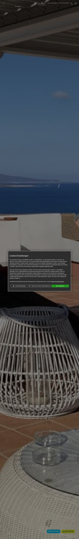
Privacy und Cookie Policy (57, 281)
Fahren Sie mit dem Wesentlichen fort (39, 286)
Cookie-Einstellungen (19, 286)
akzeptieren (60, 286)
